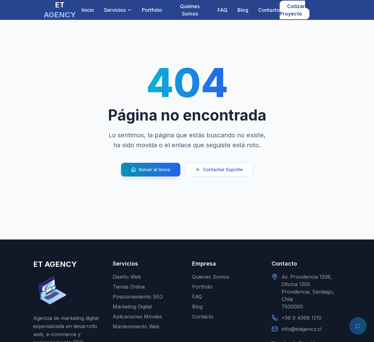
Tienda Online (129, 287)
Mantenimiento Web (136, 326)
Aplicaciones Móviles (137, 316)
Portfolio (152, 10)
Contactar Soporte (219, 169)
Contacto (269, 10)
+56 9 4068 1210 (302, 318)
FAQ (223, 10)
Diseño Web (127, 277)
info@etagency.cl (302, 329)
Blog (242, 10)
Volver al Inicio (150, 169)
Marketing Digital (132, 306)
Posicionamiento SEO (138, 297)
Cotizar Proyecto (292, 10)
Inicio (88, 10)
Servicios (118, 10)
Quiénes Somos (190, 10)
